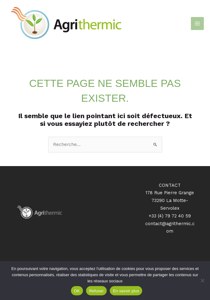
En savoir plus (126, 291)
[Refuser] (202, 280)
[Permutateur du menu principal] (197, 23)
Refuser (96, 291)
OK (77, 291)
